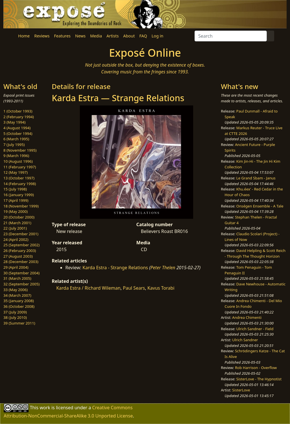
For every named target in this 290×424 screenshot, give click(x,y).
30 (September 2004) (21, 272)
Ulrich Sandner (245, 339)
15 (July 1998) (15, 189)
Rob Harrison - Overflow (256, 367)
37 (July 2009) (15, 312)
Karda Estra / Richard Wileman (88, 288)
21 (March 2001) (17, 222)
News (80, 36)
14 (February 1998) (19, 183)
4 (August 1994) (17, 127)
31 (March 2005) (17, 278)
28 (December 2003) (20, 261)
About (129, 36)
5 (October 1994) (17, 133)
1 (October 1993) (17, 111)
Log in (157, 36)
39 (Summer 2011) (19, 323)
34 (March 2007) (17, 295)
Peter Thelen (162, 267)
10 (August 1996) (18, 161)
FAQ (143, 36)
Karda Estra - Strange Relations (115, 267)
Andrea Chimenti (247, 317)
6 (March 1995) (16, 138)
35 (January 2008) (18, 300)
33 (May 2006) (15, 289)
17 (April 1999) (15, 200)
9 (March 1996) (16, 155)
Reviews (42, 36)
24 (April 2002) (15, 239)
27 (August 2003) (18, 256)
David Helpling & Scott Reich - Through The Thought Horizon (255, 253)
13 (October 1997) (19, 178)
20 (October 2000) (19, 217)
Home (24, 36)
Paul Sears (134, 288)
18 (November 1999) (21, 206)
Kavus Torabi (160, 288)
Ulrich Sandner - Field (254, 328)
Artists (112, 36)
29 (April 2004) (15, 267)
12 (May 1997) (15, 172)
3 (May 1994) (14, 122)
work (45, 407)
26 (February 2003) (19, 250)
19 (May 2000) (15, 211)
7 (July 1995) (14, 144)
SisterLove (241, 390)
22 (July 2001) (15, 228)
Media (96, 36)
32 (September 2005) (21, 284)
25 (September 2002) (21, 244)
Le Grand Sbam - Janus (256, 178)
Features (62, 36)
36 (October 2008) (19, 306)
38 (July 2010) (15, 317)
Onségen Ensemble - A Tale (259, 206)
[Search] (231, 36)
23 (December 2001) (20, 233)
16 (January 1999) (18, 194)
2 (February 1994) (18, 116)
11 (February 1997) (19, 166)
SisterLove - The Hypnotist (259, 378)
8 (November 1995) (20, 150)
